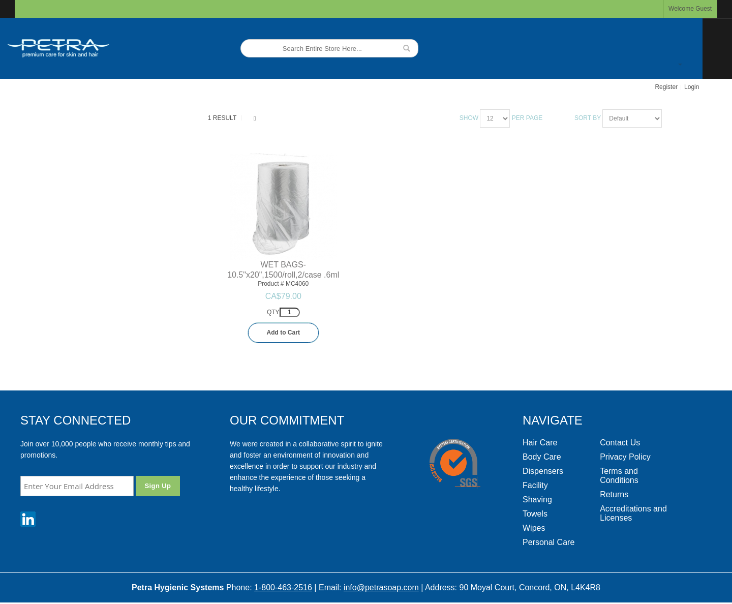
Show (469, 118)
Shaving (537, 499)
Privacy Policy (625, 456)
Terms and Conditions (619, 476)
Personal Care (548, 542)
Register (666, 86)
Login (691, 86)
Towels (535, 513)
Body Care (542, 456)
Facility (535, 485)
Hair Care (540, 442)
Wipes (534, 528)
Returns (614, 494)
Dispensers (543, 471)
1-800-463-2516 (283, 587)
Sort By (587, 118)
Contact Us (620, 442)
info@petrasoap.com (381, 587)
